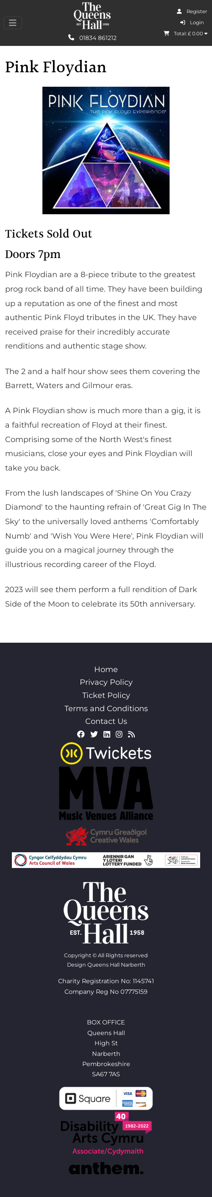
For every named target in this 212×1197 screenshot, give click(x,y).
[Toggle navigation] (12, 23)
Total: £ (185, 34)
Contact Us (106, 721)
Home (106, 669)
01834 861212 (92, 37)
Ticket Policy (106, 695)
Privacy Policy (106, 682)
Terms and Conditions (106, 708)
